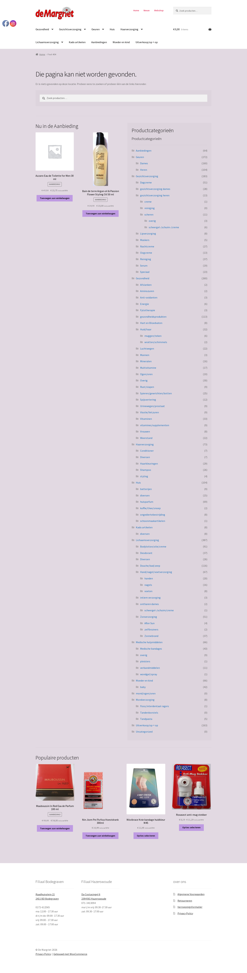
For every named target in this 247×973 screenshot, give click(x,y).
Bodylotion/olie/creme (153, 546)
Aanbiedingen (99, 42)
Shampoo (145, 469)
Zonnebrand (151, 636)
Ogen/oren (146, 374)
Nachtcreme (147, 246)
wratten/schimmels (155, 342)
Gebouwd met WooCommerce (70, 954)
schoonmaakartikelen (152, 521)
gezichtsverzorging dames (155, 189)
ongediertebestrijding (152, 514)
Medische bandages (151, 648)
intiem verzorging (150, 597)
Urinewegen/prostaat (152, 406)
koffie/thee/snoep (150, 508)
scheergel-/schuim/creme (159, 610)
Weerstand (146, 438)
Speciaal (145, 271)
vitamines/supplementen (154, 425)
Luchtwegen (147, 348)
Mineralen (146, 361)
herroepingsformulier (190, 907)
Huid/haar (145, 329)
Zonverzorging (148, 616)
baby (143, 687)
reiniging (149, 208)
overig (152, 220)
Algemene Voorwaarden (191, 894)
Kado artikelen (77, 42)
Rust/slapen (147, 387)
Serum (143, 265)
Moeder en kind (121, 42)
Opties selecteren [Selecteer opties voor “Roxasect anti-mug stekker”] (191, 827)
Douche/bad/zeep (150, 565)
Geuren (95, 29)
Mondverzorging (145, 699)
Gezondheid (42, 29)
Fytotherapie (147, 310)
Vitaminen (146, 418)
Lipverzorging (148, 233)
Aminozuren (147, 291)
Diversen (145, 457)
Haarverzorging (129, 29)
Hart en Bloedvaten (151, 323)
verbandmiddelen (150, 667)
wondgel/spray (148, 674)
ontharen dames (149, 604)
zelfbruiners (151, 629)
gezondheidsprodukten (153, 316)
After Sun (149, 623)
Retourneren (185, 900)
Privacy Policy (185, 913)
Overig (144, 380)
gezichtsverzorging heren (154, 195)
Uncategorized (144, 731)
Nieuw (147, 10)
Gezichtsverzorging (70, 29)
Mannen (144, 355)
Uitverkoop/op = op (146, 42)
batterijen (146, 489)
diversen (145, 495)
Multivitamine (148, 367)
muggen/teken (152, 335)
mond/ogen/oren (146, 693)
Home (136, 10)
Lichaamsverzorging (47, 42)
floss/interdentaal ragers (154, 706)
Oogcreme (146, 252)
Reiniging (145, 259)
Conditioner (147, 450)
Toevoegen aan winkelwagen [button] (54, 198)
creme (148, 201)
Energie (144, 304)
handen (148, 578)
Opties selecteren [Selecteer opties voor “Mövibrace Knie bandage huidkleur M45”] (146, 835)
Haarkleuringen (149, 463)
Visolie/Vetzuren (149, 412)
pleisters (145, 661)
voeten (148, 591)
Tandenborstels (149, 712)
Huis (112, 29)
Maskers (144, 240)
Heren (143, 169)
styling (144, 476)
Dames (144, 163)
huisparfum (146, 501)
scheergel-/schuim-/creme (164, 227)
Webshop (159, 10)
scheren (148, 214)
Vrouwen (145, 431)
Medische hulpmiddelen (149, 642)
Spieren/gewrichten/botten (156, 393)
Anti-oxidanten (148, 297)
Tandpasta (146, 718)
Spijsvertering (148, 399)
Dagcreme (146, 182)
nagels (148, 584)
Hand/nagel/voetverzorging (156, 572)
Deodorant (146, 553)
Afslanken (146, 284)
